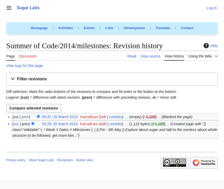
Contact (187, 28)
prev (25, 117)
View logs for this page (24, 66)
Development (134, 28)
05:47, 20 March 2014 (60, 117)
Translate (163, 28)
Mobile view (84, 160)
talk (103, 117)
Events (89, 28)
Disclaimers (65, 160)
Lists (109, 28)
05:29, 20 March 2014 (60, 124)
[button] (112, 79)
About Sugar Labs (41, 160)
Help (210, 45)
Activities (65, 28)
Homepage (39, 28)
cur (16, 124)
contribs (115, 117)
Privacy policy (15, 160)
